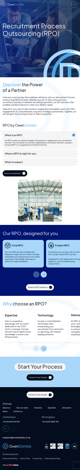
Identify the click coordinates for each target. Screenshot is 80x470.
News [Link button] (5, 411)
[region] (40, 109)
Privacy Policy (25, 458)
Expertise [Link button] (52, 408)
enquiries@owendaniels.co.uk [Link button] (16, 437)
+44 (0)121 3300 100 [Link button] (50, 422)
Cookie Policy (37, 458)
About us (6, 408)
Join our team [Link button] (22, 408)
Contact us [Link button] (18, 411)
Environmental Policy (10, 458)
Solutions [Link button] (38, 408)
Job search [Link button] (66, 408)
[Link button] (13, 173)
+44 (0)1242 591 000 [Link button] (11, 422)
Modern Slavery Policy (52, 458)
